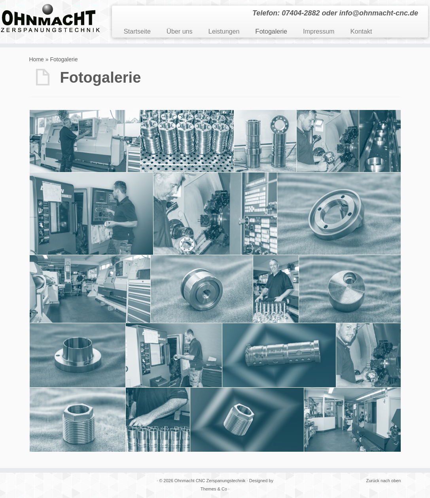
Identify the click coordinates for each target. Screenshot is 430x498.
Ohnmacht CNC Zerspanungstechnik (210, 480)
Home (36, 59)
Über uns (180, 31)
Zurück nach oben (383, 480)
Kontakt (361, 31)
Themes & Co (214, 489)
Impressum (318, 31)
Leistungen (223, 31)
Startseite (137, 31)
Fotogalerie (271, 31)
